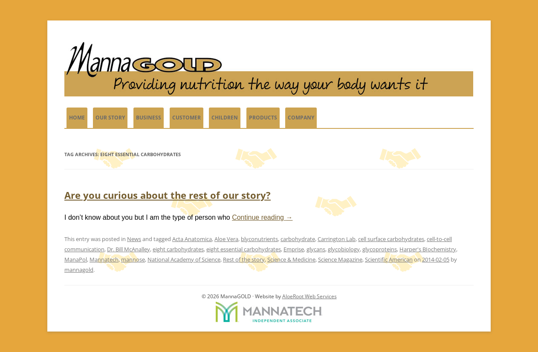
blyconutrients (259, 239)
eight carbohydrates (178, 249)
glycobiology (344, 249)
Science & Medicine (291, 259)
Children (224, 117)
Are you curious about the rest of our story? (167, 195)
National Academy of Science (184, 259)
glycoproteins (379, 249)
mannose (133, 259)
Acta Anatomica (192, 239)
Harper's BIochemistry (427, 249)
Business (148, 117)
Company (301, 117)
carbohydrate (298, 239)
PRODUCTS (263, 117)
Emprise (293, 249)
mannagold (78, 269)
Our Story (110, 117)
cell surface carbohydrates (391, 239)
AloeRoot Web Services (309, 296)
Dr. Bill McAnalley (128, 249)
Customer (186, 117)
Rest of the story (244, 259)
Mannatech (104, 259)
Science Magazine (340, 259)
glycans (316, 249)
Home (77, 117)
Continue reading (262, 217)
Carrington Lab (337, 239)
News (134, 239)
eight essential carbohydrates (243, 249)
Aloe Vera (226, 239)
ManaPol (75, 259)
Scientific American (389, 259)
